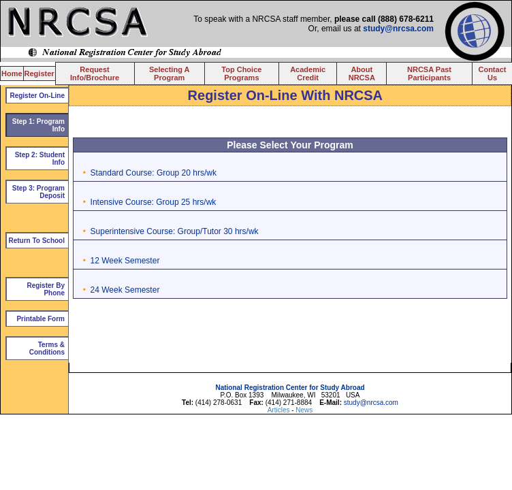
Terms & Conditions (47, 348)
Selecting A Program (169, 73)
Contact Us (492, 73)
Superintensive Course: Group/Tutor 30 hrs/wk (175, 231)
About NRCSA (362, 73)
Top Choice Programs (241, 73)
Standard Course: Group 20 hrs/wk (154, 173)
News (304, 410)
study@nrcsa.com (398, 28)
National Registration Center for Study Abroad (289, 387)
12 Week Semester (125, 260)
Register (39, 73)
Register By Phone (46, 289)
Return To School (36, 240)
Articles (280, 410)
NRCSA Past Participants (429, 73)
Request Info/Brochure (94, 73)
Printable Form (40, 319)
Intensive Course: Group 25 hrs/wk (154, 202)
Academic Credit (307, 73)
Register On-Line (37, 95)
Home (11, 73)
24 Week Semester (125, 290)
